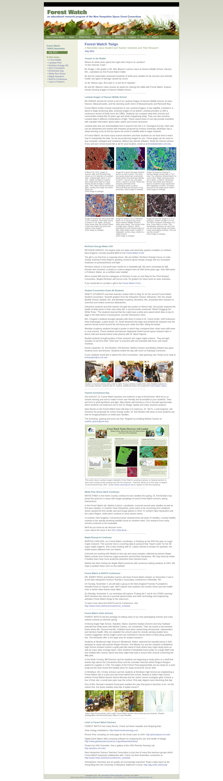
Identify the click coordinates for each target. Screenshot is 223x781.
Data (108, 37)
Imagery (132, 37)
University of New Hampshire (112, 775)
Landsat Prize (55, 63)
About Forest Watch (55, 37)
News (71, 37)
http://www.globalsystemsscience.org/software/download (111, 741)
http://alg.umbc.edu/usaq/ (155, 765)
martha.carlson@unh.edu (97, 421)
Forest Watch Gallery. (158, 386)
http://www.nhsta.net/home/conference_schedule (107, 606)
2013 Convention (57, 68)
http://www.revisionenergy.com (124, 730)
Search (155, 37)
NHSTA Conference (58, 79)
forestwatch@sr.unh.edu (96, 357)
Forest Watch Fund (135, 253)
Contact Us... (149, 777)
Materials (119, 37)
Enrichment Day (56, 71)
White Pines (84, 37)
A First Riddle (54, 60)
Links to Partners (56, 82)
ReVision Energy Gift (58, 65)
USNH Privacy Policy (135, 777)
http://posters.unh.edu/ (95, 748)
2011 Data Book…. (120, 530)
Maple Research (56, 76)
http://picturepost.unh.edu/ (158, 734)
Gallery (144, 37)
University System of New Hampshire (98, 777)
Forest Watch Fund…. (132, 283)
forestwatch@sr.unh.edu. (160, 144)
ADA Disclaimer (120, 777)
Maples (98, 37)
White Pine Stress (57, 73)
